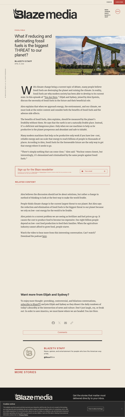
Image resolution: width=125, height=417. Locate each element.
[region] (62, 409)
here (44, 236)
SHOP (106, 17)
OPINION (107, 11)
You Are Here (51, 97)
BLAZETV (107, 15)
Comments (62, 332)
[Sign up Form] (93, 171)
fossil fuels (20, 30)
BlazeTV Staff (23, 61)
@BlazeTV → (49, 357)
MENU (117, 11)
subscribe (119, 2)
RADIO (107, 13)
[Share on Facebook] (53, 322)
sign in (109, 2)
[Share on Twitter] (59, 322)
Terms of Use (43, 172)
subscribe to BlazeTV (31, 304)
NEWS (106, 10)
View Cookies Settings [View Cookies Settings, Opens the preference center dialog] (95, 408)
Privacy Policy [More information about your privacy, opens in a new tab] (23, 415)
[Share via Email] (65, 322)
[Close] (122, 409)
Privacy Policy (35, 172)
